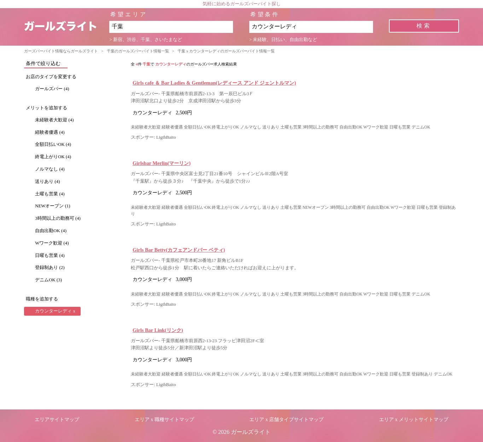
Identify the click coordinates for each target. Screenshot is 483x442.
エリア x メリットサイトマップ (413, 419)
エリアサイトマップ (57, 419)
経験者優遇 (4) (49, 132)
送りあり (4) (47, 181)
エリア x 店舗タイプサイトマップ (286, 419)
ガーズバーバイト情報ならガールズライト (61, 51)
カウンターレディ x (55, 311)
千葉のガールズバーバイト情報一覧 (138, 51)
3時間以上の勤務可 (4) (58, 218)
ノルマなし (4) (49, 169)
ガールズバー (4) (52, 88)
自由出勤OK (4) (50, 230)
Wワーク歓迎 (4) (52, 243)
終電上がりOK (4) (53, 156)
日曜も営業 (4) (49, 255)
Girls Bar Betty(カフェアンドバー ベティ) (179, 250)
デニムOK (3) (48, 279)
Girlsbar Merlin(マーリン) (162, 163)
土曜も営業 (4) (49, 193)
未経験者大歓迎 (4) (54, 119)
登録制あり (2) (49, 267)
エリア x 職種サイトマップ (164, 419)
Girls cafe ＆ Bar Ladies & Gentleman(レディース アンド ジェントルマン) (214, 83)
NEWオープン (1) (52, 205)
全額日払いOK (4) (53, 144)
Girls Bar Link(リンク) (158, 330)
